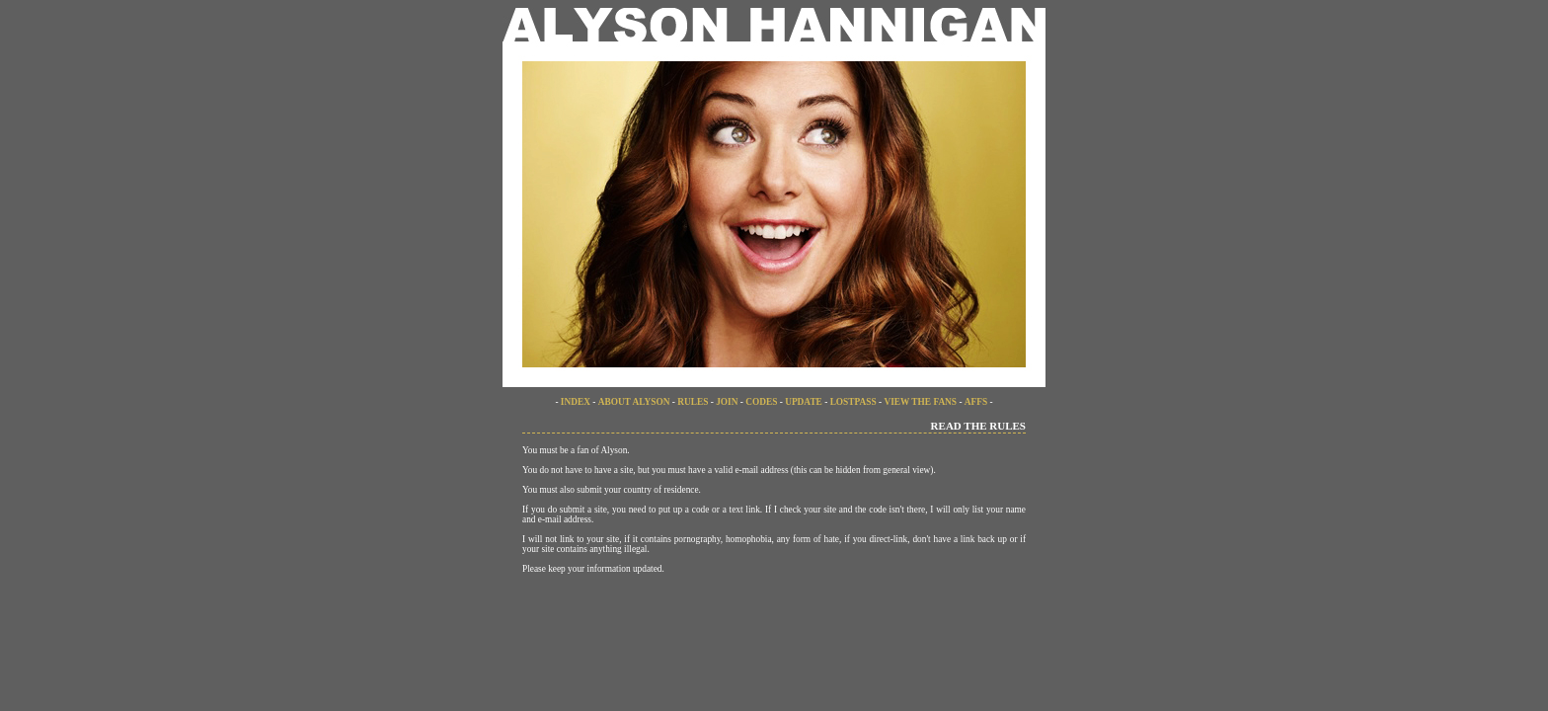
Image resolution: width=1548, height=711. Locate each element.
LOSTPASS (853, 402)
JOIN (726, 402)
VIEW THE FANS (920, 402)
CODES (761, 402)
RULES (692, 402)
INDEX (575, 402)
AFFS (976, 402)
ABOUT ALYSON (635, 402)
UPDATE (803, 402)
